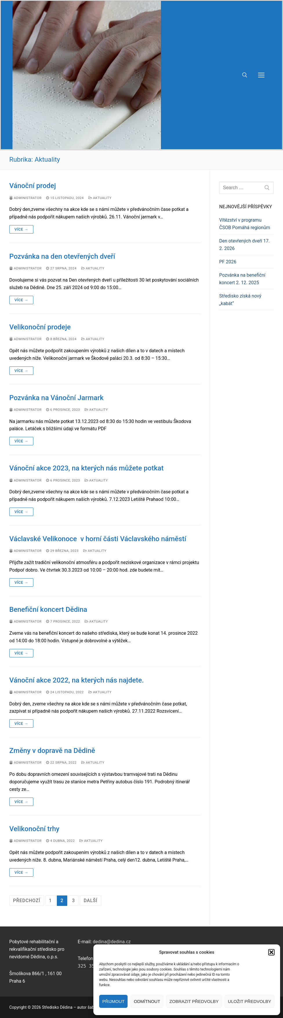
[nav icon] (261, 75)
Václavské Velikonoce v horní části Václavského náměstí (97, 539)
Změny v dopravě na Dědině (52, 751)
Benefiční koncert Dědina (48, 609)
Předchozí (26, 900)
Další (90, 900)
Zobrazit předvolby (194, 1001)
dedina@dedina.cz (112, 941)
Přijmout (113, 1001)
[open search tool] (244, 75)
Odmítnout (147, 1001)
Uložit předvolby (249, 1001)
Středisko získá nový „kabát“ (240, 299)
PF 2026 (227, 261)
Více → (21, 229)
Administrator (25, 198)
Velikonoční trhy (34, 829)
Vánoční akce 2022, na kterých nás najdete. (76, 680)
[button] (271, 952)
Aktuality (100, 198)
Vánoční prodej (32, 186)
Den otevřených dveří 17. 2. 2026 (244, 244)
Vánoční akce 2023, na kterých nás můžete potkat (86, 468)
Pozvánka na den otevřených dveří (62, 256)
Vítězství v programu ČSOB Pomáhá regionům (244, 223)
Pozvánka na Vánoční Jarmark (56, 398)
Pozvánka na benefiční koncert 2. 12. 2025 (242, 278)
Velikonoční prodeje (40, 327)
